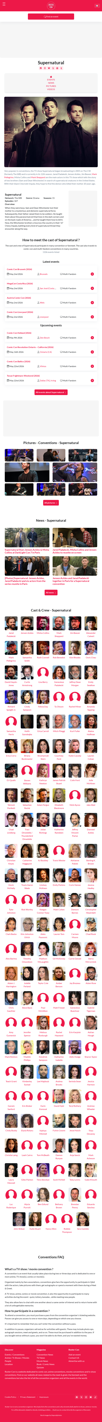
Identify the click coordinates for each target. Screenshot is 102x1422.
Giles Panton (27, 1179)
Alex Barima (11, 958)
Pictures (51, 86)
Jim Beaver (75, 633)
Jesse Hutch (74, 1130)
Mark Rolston (11, 1056)
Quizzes (40, 1367)
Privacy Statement (27, 1397)
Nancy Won (51, 1228)
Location (9, 1364)
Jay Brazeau (74, 983)
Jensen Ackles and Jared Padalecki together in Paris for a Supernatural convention (71, 581)
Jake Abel (90, 805)
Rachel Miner (75, 706)
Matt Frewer (59, 1007)
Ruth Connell (43, 657)
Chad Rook (91, 934)
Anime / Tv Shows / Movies (17, 1357)
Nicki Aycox (75, 805)
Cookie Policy (10, 1397)
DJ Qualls (11, 780)
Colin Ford (75, 780)
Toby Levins (75, 1179)
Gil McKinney (59, 958)
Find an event (51, 16)
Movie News (42, 1361)
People (8, 1361)
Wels (42, 302)
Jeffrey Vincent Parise (74, 832)
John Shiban (19, 1228)
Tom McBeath (43, 1155)
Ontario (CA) (46, 352)
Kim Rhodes (74, 657)
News (51, 83)
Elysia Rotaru (27, 1130)
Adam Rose (91, 983)
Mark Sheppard (38, 177)
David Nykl (59, 1106)
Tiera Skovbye (43, 1179)
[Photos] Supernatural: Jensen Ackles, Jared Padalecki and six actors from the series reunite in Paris (25, 581)
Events (51, 79)
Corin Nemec (75, 885)
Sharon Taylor (91, 1056)
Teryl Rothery (75, 1106)
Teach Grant (11, 1081)
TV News (41, 1357)
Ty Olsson (58, 706)
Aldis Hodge (74, 1056)
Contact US (74, 1357)
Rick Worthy (27, 909)
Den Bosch (45, 337)
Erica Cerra (11, 755)
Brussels (44, 274)
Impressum (44, 1397)
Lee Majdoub (43, 1081)
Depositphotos (56, 1415)
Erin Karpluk (75, 1032)
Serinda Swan (75, 1081)
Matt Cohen (59, 909)
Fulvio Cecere (59, 1130)
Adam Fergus (43, 805)
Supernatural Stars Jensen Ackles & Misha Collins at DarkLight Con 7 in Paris (27, 551)
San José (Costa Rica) (49, 288)
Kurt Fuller (75, 731)
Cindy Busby (11, 1130)
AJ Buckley (43, 860)
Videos (51, 89)
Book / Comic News (45, 1364)
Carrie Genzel (75, 958)
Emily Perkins (59, 885)
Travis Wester (59, 860)
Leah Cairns (27, 1155)
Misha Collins (43, 633)
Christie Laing (11, 1155)
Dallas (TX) (45, 380)
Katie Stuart (35, 1228)
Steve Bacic (27, 1007)
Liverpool (44, 317)
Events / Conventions (14, 1354)
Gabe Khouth (91, 1179)
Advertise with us (76, 1361)
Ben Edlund (43, 1204)
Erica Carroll (43, 731)
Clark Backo (11, 934)
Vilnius (43, 366)
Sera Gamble (83, 1228)
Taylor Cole (43, 983)
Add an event (75, 1354)
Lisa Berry (43, 682)
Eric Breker (27, 1106)
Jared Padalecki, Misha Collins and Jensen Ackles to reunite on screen (74, 551)
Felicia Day (43, 706)
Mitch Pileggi (59, 731)
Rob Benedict (59, 657)
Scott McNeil (59, 1179)
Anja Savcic (75, 1155)
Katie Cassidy (75, 755)
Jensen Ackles (27, 633)
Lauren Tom (59, 934)
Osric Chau (91, 657)
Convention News (45, 1354)
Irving (53, 380)
